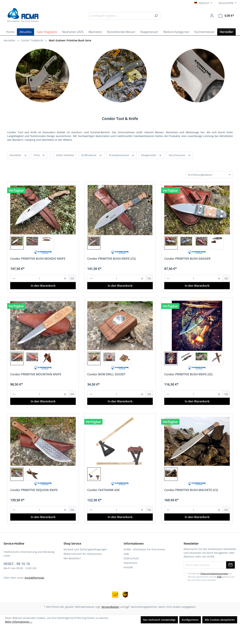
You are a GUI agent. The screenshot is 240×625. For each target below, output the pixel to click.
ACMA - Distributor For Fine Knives (144, 549)
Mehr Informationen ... (18, 621)
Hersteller (18, 155)
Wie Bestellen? (72, 558)
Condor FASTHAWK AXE (103, 490)
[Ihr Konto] (212, 15)
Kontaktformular (34, 577)
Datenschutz (131, 558)
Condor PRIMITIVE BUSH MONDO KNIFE (37, 259)
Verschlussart (180, 155)
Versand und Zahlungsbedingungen (85, 549)
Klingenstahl (151, 155)
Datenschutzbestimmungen (214, 573)
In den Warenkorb (43, 286)
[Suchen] (156, 15)
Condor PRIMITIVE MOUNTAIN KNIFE (35, 374)
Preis (39, 155)
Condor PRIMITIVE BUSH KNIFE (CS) (111, 259)
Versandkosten (110, 607)
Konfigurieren (190, 619)
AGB (126, 554)
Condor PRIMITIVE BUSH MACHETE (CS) (191, 490)
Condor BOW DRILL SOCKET (106, 374)
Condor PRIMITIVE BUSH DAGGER (187, 259)
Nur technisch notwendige (159, 619)
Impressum (130, 562)
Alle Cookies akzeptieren (220, 619)
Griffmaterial (91, 155)
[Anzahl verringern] (14, 278)
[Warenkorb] (226, 15)
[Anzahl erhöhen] (65, 278)
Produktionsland (121, 155)
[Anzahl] (40, 278)
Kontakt (128, 567)
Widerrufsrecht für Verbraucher (83, 554)
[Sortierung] (209, 174)
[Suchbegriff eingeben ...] (120, 15)
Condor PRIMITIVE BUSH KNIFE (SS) (188, 374)
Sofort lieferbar (65, 155)
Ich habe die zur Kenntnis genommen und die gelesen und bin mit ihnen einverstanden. (211, 577)
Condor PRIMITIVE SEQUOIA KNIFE (34, 490)
